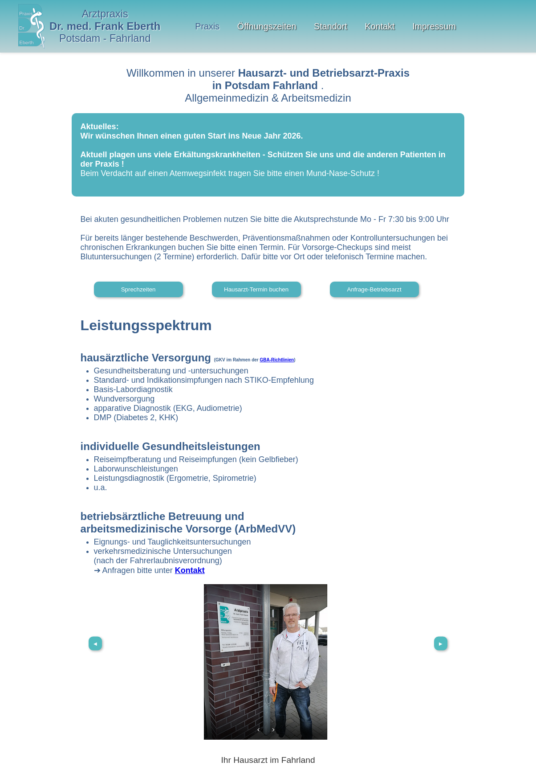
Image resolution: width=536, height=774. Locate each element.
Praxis (207, 26)
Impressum (434, 26)
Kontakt (379, 26)
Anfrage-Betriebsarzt (374, 289)
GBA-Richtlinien (277, 359)
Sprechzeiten (138, 289)
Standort (330, 26)
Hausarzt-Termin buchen (256, 289)
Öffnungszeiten (266, 26)
